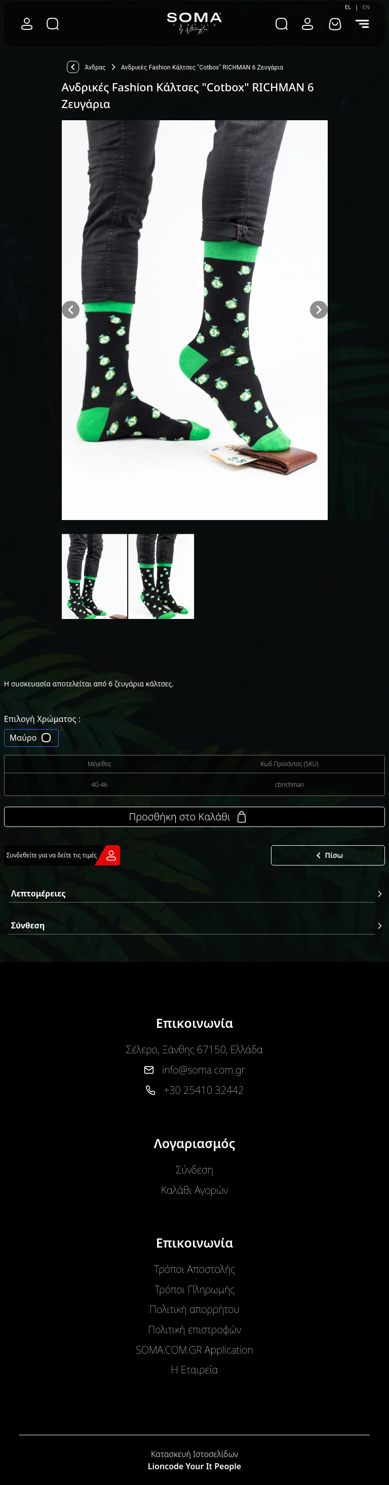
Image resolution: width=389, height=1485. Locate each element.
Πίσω (328, 855)
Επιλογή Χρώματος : (42, 718)
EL (348, 7)
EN (366, 7)
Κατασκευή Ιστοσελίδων (194, 1454)
